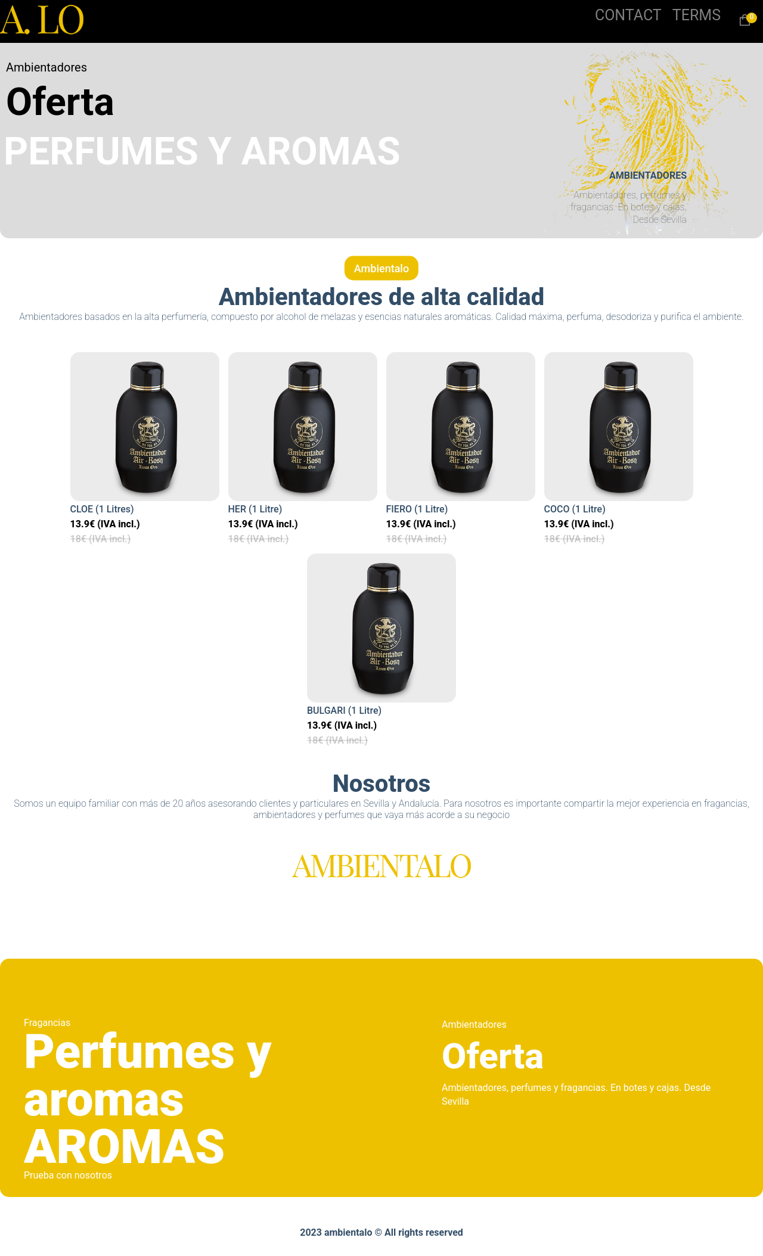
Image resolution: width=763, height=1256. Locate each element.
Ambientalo (381, 268)
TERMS (696, 15)
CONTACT (628, 15)
